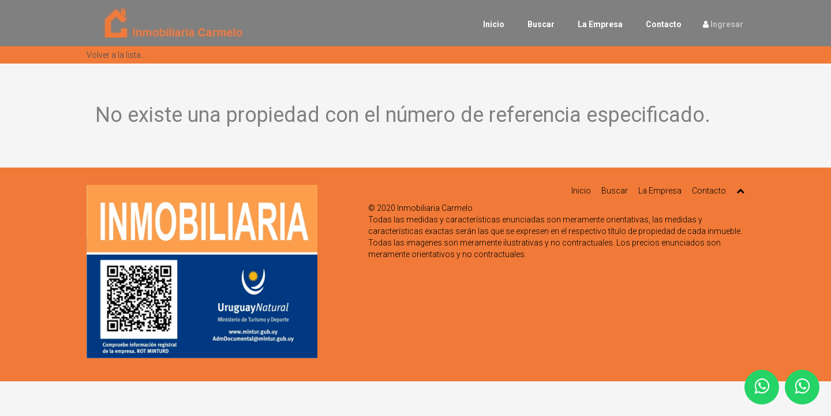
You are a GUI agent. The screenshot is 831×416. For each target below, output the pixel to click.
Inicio (493, 24)
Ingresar (726, 24)
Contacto (664, 24)
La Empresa (600, 24)
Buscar (541, 24)
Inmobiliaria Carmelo (435, 208)
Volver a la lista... (116, 55)
